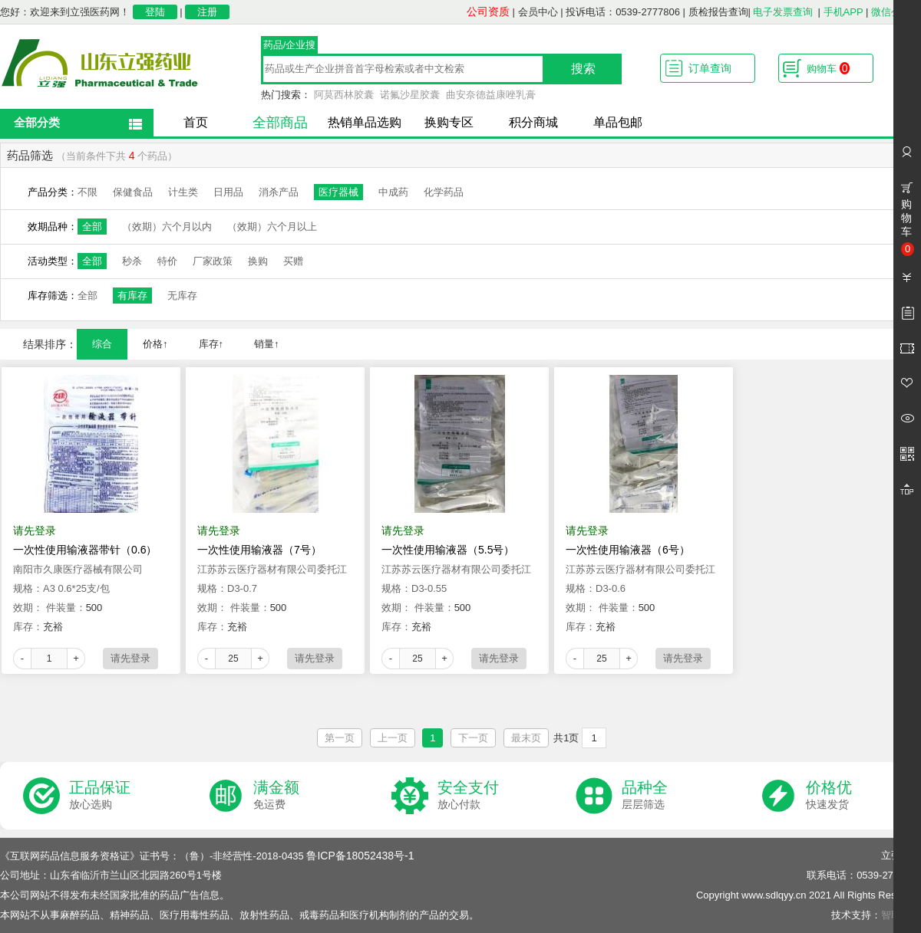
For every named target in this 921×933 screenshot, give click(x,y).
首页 (195, 122)
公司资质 (488, 11)
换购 (258, 261)
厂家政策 (213, 261)
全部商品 (280, 122)
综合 (102, 344)
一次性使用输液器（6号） (628, 550)
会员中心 (538, 12)
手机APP (843, 12)
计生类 (183, 192)
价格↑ (155, 344)
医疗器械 (338, 192)
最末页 (526, 738)
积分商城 (533, 122)
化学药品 (444, 192)
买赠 (293, 261)
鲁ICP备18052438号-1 (360, 855)
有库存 (132, 295)
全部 (92, 226)
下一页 (473, 738)
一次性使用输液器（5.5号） (447, 550)
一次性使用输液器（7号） (259, 550)
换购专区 (449, 122)
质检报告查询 (718, 12)
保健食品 (133, 192)
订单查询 (709, 68)
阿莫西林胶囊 (344, 94)
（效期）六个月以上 (272, 226)
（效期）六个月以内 (167, 226)
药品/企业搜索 (289, 46)
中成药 (393, 192)
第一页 (340, 738)
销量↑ (266, 344)
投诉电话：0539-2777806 (623, 12)
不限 (87, 192)
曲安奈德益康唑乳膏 (491, 94)
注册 (207, 12)
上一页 (393, 738)
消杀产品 (279, 192)
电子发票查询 (783, 12)
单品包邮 (617, 122)
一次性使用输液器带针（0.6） (85, 550)
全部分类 (37, 122)
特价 (167, 261)
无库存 (182, 295)
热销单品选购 (364, 122)
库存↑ (211, 344)
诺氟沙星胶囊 (410, 94)
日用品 (228, 192)
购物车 (828, 68)
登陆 (155, 12)
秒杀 (132, 261)
